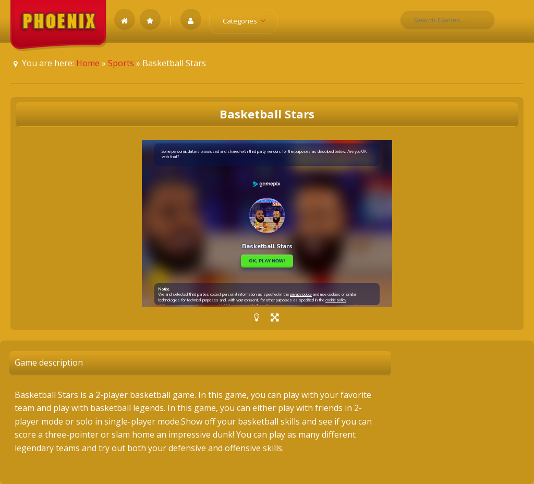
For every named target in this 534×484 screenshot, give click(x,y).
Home (88, 63)
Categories (247, 21)
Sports (121, 63)
